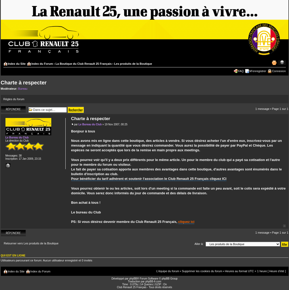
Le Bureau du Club (90, 124)
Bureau (22, 88)
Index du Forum (42, 63)
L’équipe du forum (167, 271)
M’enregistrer (258, 71)
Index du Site (17, 63)
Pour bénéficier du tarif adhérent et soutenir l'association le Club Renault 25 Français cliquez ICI (148, 179)
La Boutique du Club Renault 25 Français (83, 63)
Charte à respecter (24, 82)
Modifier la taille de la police (282, 62)
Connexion (279, 71)
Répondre (13, 109)
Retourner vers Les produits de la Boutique (31, 243)
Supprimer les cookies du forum (202, 271)
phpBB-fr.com (153, 281)
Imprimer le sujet (274, 62)
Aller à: (199, 243)
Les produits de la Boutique (133, 63)
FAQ (241, 71)
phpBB (133, 278)
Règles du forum (14, 99)
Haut (284, 225)
